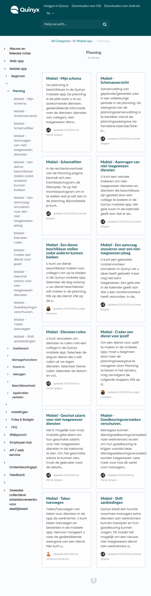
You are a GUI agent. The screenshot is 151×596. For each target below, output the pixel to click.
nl (49, 13)
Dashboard (20, 349)
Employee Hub (20, 442)
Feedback (17, 475)
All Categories (61, 41)
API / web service (16, 452)
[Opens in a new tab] (94, 580)
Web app (16, 61)
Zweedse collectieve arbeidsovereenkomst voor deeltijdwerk (21, 499)
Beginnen (18, 76)
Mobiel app (18, 69)
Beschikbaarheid (23, 386)
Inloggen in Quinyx (55, 6)
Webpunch (18, 435)
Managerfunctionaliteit (23, 360)
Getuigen (19, 374)
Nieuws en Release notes (20, 51)
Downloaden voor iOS (86, 6)
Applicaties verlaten (20, 395)
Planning (18, 91)
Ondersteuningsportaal (21, 467)
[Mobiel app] (82, 41)
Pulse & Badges (22, 420)
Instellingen (19, 412)
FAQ (14, 427)
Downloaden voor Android (122, 6)
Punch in (18, 367)
